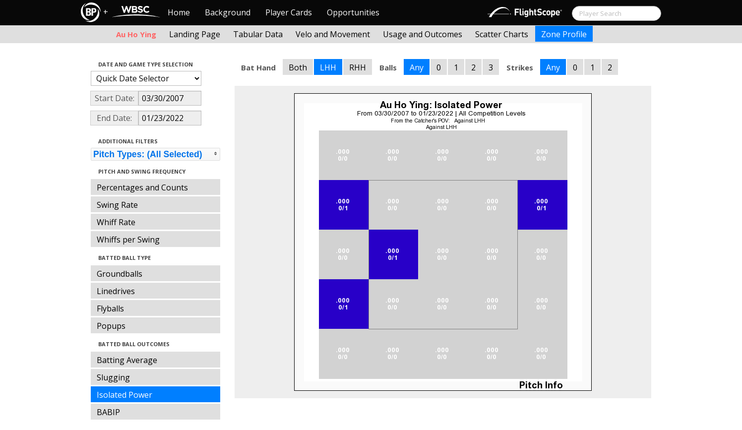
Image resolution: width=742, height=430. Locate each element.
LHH (328, 67)
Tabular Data (258, 34)
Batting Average (127, 360)
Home (179, 12)
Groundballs (119, 273)
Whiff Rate (116, 222)
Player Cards (288, 12)
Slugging (113, 377)
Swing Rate (117, 204)
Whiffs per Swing (128, 239)
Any (417, 67)
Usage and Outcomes (422, 34)
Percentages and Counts (142, 187)
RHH (357, 67)
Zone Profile (564, 34)
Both (298, 67)
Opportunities (353, 12)
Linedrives (116, 291)
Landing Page (194, 34)
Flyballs (110, 308)
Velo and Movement (333, 34)
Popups (111, 325)
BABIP (108, 412)
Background (227, 12)
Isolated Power (124, 394)
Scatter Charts (501, 34)
